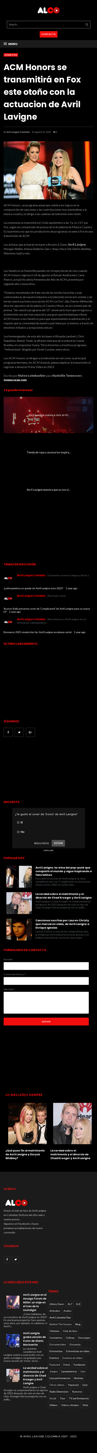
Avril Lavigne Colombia (18, 132)
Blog (77, 1324)
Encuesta (75, 1344)
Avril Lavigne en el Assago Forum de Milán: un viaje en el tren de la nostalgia (35, 1302)
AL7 (70, 1304)
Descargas (84, 1337)
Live (83, 1371)
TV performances (79, 1398)
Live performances (60, 1378)
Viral (85, 1405)
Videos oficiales (70, 1405)
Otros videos (57, 1384)
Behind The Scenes (61, 1324)
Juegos (54, 1371)
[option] (26, 1130)
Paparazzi (73, 1384)
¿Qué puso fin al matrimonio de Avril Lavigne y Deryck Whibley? (25, 1154)
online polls (48, 850)
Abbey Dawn (57, 1304)
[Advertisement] (34, 768)
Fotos (67, 1364)
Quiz (85, 1384)
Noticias (78, 1378)
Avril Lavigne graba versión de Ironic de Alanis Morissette (34, 1338)
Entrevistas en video (78, 1351)
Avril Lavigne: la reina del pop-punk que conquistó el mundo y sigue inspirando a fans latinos (63, 871)
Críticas (70, 1337)
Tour (62, 1398)
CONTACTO (48, 34)
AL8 (78, 1304)
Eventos (11, 55)
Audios (68, 1310)
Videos (54, 1405)
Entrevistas (56, 1351)
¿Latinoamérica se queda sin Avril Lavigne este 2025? (34, 588)
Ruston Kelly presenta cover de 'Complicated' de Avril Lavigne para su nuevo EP (47, 610)
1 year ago (71, 588)
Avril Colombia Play (60, 1317)
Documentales (58, 1344)
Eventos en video (72, 1357)
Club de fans (70, 1330)
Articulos (55, 1310)
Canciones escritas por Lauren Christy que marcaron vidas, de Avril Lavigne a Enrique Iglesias (62, 924)
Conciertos (56, 1337)
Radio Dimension (59, 1391)
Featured (55, 1364)
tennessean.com (15, 380)
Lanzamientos (69, 1371)
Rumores (77, 1391)
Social (53, 1398)
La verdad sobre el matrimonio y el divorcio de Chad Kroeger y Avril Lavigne (63, 895)
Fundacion (79, 1364)
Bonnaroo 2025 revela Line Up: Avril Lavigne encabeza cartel (38, 632)
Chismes (54, 1330)
